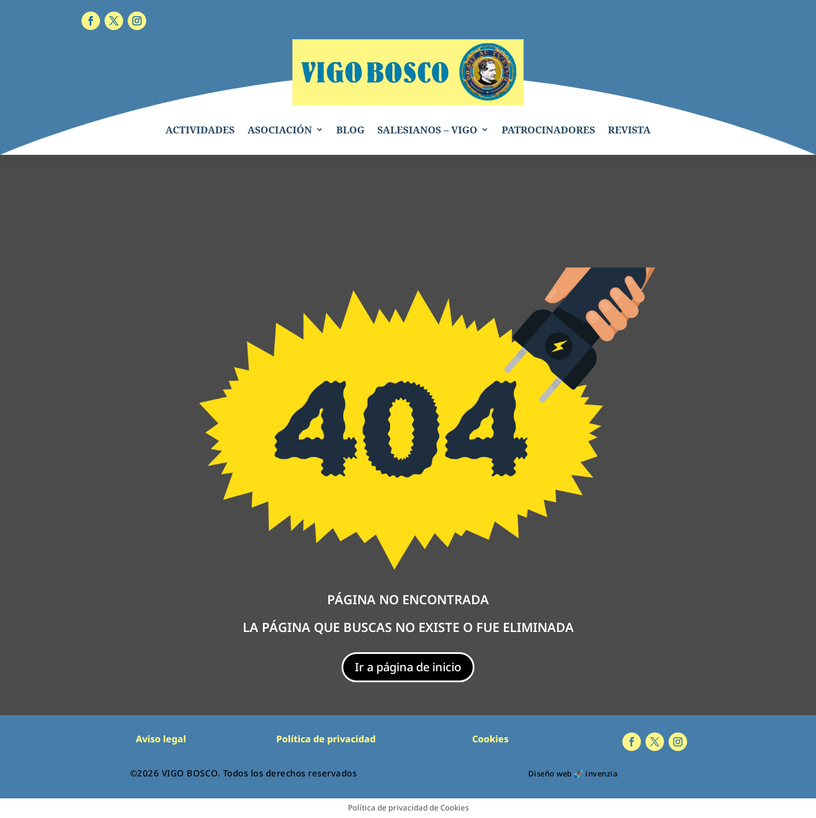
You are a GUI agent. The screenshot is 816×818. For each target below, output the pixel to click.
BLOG (350, 129)
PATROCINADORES (548, 129)
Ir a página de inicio (408, 667)
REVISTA (629, 129)
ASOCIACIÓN (279, 129)
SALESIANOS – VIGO (427, 129)
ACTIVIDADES (200, 129)
